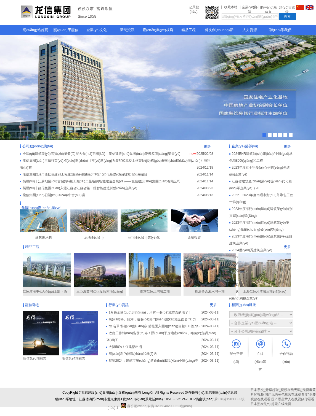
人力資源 (250, 30)
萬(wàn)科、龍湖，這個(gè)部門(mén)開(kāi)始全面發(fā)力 (152, 319)
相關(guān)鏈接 (244, 305)
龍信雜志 (32, 305)
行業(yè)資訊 (118, 305)
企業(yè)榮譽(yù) (245, 146)
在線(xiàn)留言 (260, 362)
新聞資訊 (127, 30)
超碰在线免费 (281, 404)
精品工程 (188, 30)
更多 (207, 146)
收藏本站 (230, 7)
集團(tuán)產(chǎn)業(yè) (42, 208)
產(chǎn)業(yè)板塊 (158, 30)
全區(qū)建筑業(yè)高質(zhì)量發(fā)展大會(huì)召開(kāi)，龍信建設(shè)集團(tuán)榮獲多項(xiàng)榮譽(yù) (101, 154)
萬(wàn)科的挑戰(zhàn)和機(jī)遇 (133, 354)
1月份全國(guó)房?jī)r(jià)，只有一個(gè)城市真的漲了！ (150, 312)
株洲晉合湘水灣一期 (211, 273)
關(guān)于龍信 (66, 30)
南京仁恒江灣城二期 (156, 273)
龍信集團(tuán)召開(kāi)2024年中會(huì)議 (54, 195)
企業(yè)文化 (96, 30)
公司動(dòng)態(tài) (37, 146)
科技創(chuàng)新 (219, 30)
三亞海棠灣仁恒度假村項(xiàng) (101, 273)
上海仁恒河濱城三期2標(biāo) (266, 273)
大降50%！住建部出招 (125, 347)
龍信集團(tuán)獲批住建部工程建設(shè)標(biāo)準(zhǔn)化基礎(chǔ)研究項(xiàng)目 (85, 174)
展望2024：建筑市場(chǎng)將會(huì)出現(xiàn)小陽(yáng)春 (153, 361)
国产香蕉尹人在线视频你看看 (292, 399)
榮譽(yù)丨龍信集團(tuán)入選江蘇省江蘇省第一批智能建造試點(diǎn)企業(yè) (80, 188)
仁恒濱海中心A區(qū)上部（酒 (46, 273)
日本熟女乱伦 (260, 404)
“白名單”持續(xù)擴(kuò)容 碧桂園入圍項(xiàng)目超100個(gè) (154, 326)
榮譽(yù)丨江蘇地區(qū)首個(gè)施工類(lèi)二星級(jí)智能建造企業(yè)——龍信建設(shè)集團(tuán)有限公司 (102, 181)
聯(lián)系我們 (280, 30)
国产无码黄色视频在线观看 (284, 394)
